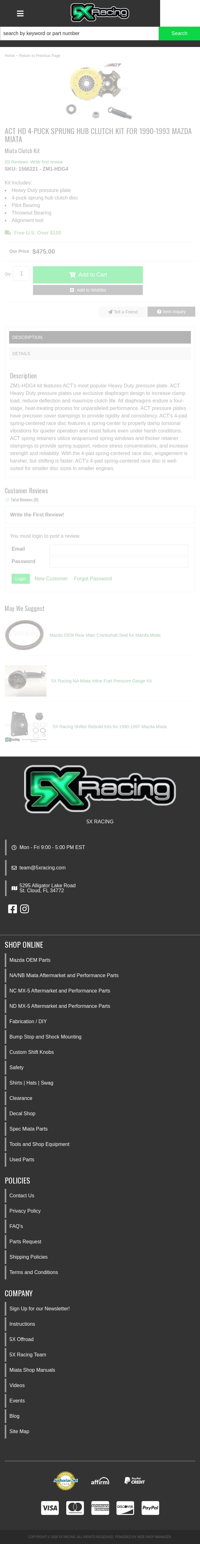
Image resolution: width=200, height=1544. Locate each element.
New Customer (51, 578)
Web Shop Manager (154, 1537)
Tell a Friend (126, 311)
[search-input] (79, 33)
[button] (100, 33)
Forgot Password (93, 578)
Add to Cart (92, 275)
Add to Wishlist (91, 290)
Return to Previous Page (39, 56)
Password (23, 561)
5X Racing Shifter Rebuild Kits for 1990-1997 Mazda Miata (110, 726)
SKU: (11, 169)
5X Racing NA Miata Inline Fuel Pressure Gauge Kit (101, 680)
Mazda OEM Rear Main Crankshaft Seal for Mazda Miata (104, 635)
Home (10, 56)
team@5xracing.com (42, 867)
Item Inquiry (174, 311)
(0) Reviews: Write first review (34, 161)
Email (18, 549)
